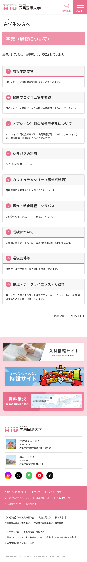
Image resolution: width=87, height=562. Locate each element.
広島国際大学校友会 (64, 537)
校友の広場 (45, 537)
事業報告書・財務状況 (33, 531)
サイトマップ (34, 492)
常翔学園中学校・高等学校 (17, 523)
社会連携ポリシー (13, 503)
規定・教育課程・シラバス (34, 205)
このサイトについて (14, 492)
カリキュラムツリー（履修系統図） (40, 179)
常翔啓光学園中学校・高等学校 (48, 523)
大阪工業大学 (45, 517)
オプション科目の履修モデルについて (42, 123)
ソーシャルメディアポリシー (18, 497)
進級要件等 (21, 258)
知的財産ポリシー (44, 497)
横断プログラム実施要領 (32, 97)
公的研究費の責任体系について (19, 543)
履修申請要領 (23, 71)
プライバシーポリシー (54, 492)
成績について (23, 231)
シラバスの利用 (25, 153)
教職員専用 (31, 503)
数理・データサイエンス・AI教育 (38, 284)
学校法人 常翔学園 (25, 517)
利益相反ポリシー (65, 497)
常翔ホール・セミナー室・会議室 (20, 537)
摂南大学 (59, 517)
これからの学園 (12, 531)
